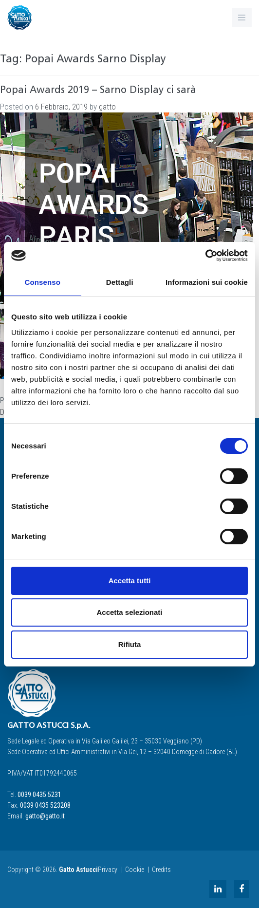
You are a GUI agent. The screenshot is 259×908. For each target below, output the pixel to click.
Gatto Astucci (78, 869)
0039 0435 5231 (39, 794)
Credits (161, 869)
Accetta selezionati (129, 612)
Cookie (134, 869)
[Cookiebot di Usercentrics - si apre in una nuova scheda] (205, 255)
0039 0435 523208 (45, 805)
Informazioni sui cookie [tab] (207, 282)
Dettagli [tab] (119, 282)
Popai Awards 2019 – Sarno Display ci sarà (98, 90)
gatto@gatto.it (45, 816)
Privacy (107, 869)
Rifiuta (129, 644)
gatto (107, 106)
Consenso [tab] (42, 282)
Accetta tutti (130, 580)
